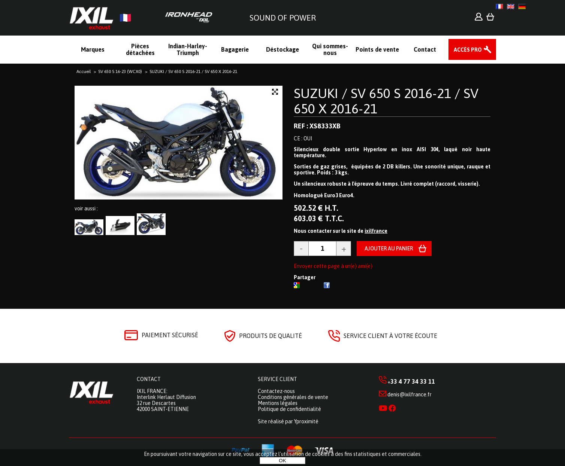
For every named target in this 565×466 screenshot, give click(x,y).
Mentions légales (277, 403)
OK (282, 460)
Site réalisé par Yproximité (288, 421)
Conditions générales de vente (293, 397)
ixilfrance (376, 231)
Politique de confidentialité (289, 409)
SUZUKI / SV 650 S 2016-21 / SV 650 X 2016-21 (386, 100)
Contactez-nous (276, 391)
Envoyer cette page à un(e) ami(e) (333, 266)
